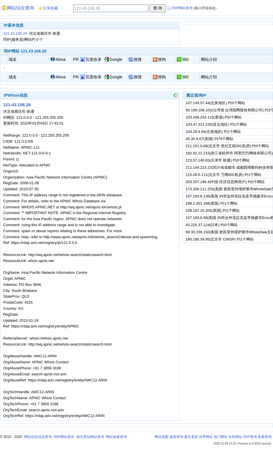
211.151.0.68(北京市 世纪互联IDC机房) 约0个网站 (227, 146)
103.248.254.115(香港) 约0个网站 (214, 117)
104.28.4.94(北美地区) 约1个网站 (213, 131)
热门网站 (221, 437)
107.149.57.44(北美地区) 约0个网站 (215, 103)
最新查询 (176, 437)
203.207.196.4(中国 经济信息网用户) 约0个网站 (225, 182)
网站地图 (161, 437)
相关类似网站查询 (90, 437)
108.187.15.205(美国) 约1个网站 (213, 210)
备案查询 (265, 437)
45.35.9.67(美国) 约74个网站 (209, 139)
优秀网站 (206, 437)
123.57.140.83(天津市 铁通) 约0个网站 (218, 160)
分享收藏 (50, 8)
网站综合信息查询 (38, 437)
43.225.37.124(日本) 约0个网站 (212, 225)
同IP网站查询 (64, 437)
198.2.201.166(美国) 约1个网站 (212, 203)
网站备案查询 (116, 437)
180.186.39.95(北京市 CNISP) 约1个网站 (220, 239)
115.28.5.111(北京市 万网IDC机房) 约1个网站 (224, 174)
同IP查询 (250, 437)
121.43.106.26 (15, 33)
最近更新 (191, 437)
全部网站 (235, 437)
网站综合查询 (20, 7)
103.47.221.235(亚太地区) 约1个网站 (216, 124)
